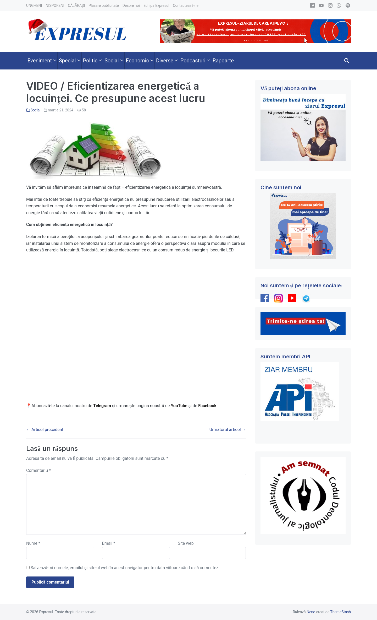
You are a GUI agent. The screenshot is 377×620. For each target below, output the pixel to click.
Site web (186, 543)
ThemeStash (340, 612)
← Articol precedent (44, 429)
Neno (311, 612)
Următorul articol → (227, 429)
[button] (347, 60)
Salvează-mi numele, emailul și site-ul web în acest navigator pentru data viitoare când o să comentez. (125, 567)
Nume (33, 543)
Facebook (208, 405)
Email (108, 543)
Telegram (102, 405)
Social (36, 110)
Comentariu (38, 470)
